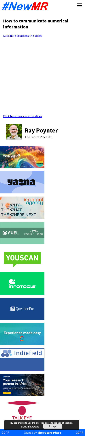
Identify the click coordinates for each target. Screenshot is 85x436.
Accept (53, 426)
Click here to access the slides (22, 36)
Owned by (42, 432)
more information (29, 426)
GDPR (5, 432)
